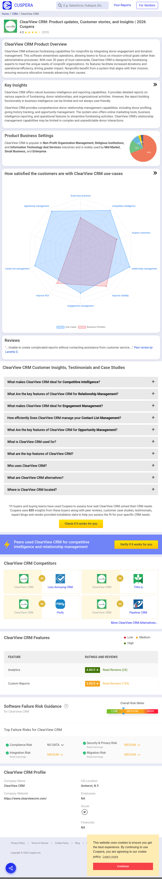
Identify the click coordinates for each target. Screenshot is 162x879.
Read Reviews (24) (115, 670)
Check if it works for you (81, 523)
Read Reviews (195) (116, 683)
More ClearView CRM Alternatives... (134, 623)
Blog (77, 843)
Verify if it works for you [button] (136, 536)
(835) (45, 32)
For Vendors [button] (147, 5)
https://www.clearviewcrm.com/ (25, 798)
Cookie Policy (62, 843)
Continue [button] (123, 866)
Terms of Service (39, 843)
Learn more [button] (110, 856)
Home (5, 13)
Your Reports (122, 5)
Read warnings (95, 747)
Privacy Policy (18, 843)
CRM (15, 13)
